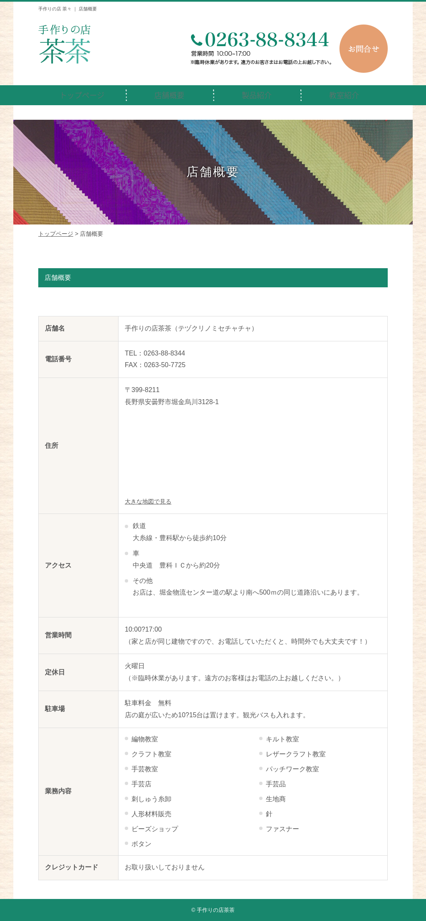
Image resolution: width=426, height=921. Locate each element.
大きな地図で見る (148, 502)
